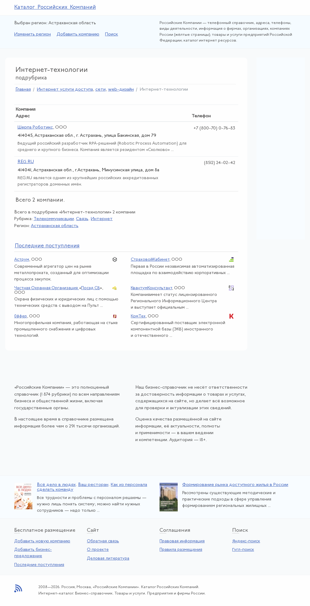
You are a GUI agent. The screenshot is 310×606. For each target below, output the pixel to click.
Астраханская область (54, 226)
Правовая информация (182, 541)
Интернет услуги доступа (65, 89)
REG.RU (26, 162)
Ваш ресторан (93, 485)
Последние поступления (39, 565)
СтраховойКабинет (150, 259)
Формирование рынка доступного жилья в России (235, 485)
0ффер (20, 316)
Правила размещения (181, 549)
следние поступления (47, 246)
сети (100, 89)
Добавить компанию (78, 34)
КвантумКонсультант (151, 288)
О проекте (98, 549)
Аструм (21, 259)
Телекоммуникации (54, 219)
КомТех (138, 316)
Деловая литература (108, 558)
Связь (82, 219)
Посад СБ (90, 288)
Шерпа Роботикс (35, 127)
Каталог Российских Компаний (55, 7)
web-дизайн (121, 89)
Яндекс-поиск (246, 541)
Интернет (102, 219)
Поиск (111, 34)
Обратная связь (103, 541)
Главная (23, 89)
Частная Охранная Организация (46, 288)
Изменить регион (32, 34)
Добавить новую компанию (42, 541)
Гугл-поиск (243, 549)
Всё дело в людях (56, 485)
